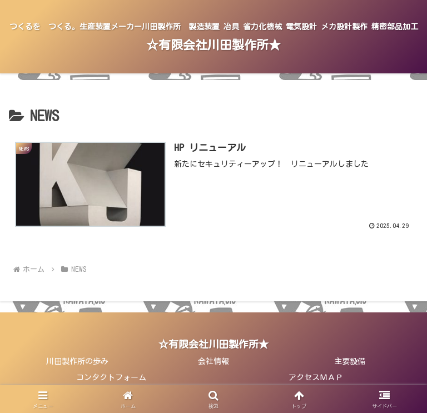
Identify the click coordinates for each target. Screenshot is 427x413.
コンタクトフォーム (111, 377)
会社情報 (213, 361)
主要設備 (349, 361)
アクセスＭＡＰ (316, 377)
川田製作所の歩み (77, 361)
